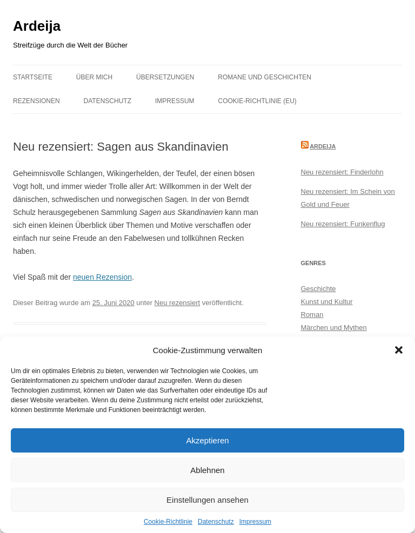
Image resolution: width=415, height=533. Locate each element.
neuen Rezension (102, 277)
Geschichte (318, 289)
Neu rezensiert (177, 303)
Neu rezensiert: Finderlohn (342, 172)
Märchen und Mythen (334, 327)
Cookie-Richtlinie (168, 521)
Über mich (94, 77)
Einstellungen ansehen (207, 499)
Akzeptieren (207, 440)
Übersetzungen (165, 77)
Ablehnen (207, 470)
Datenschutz (216, 521)
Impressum (255, 521)
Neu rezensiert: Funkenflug (343, 224)
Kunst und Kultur (327, 302)
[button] (398, 350)
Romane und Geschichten (264, 77)
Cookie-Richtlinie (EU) (257, 101)
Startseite (32, 77)
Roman (312, 315)
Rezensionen (36, 101)
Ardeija (37, 26)
